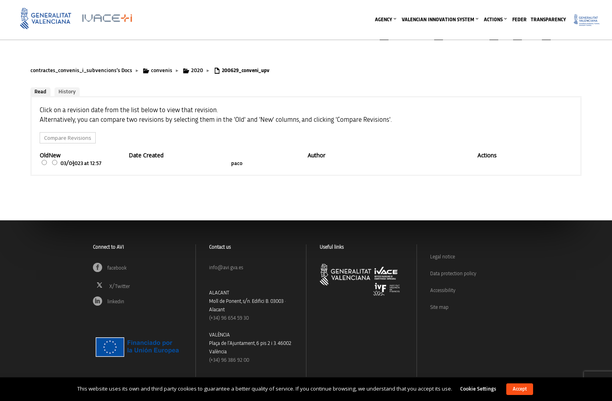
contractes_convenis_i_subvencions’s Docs (81, 70)
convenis (161, 70)
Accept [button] (520, 389)
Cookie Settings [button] (478, 389)
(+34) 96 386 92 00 (229, 360)
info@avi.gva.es (226, 267)
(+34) (229, 318)
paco (236, 163)
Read (40, 92)
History (67, 92)
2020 (197, 70)
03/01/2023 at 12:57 (80, 163)
